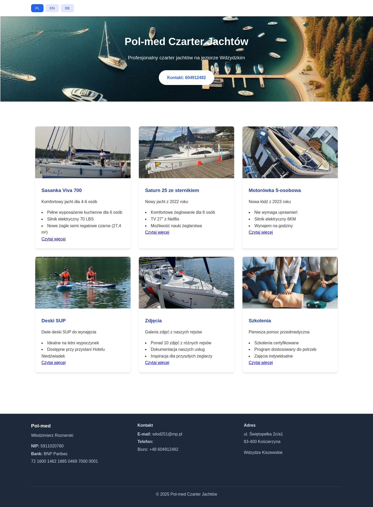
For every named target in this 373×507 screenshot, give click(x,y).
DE (67, 8)
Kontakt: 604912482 (186, 77)
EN (52, 8)
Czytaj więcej (53, 239)
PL (37, 8)
